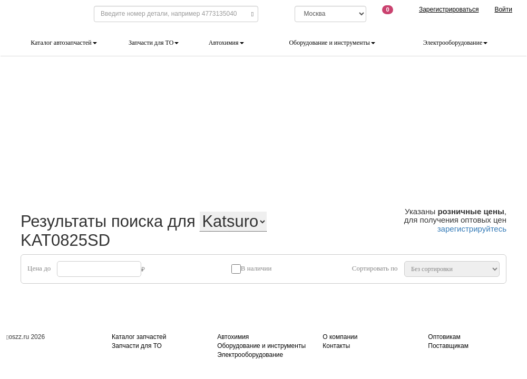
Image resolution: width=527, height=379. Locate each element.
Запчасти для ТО (154, 42)
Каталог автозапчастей (63, 42)
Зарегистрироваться (449, 9)
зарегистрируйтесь (471, 228)
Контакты (336, 346)
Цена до (39, 268)
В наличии (256, 268)
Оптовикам (444, 337)
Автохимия (226, 42)
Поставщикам (448, 346)
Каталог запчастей (139, 337)
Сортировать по (375, 268)
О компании (340, 337)
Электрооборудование (455, 42)
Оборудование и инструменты (332, 42)
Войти (503, 9)
